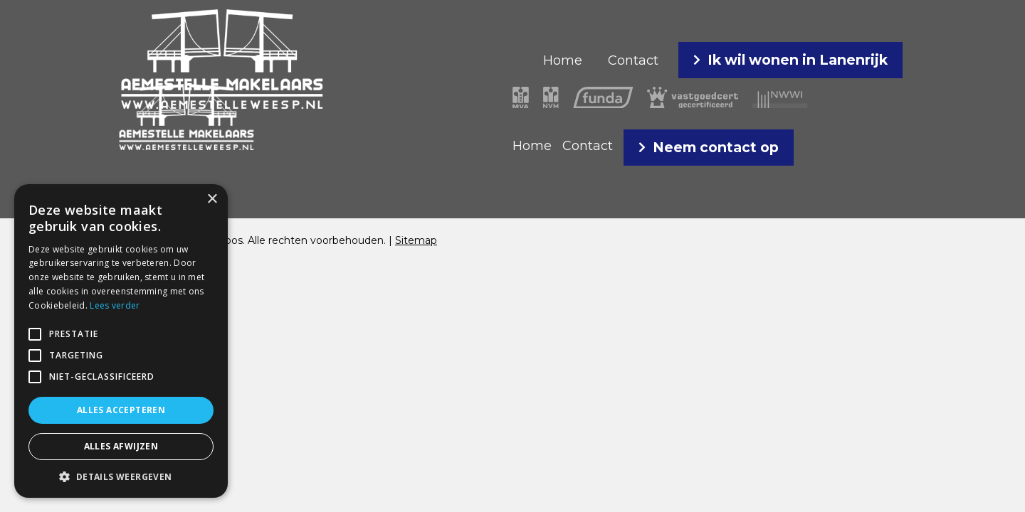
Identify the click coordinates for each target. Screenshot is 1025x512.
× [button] (211, 199)
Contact (633, 60)
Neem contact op (716, 147)
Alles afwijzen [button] (121, 446)
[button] (35, 334)
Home (562, 60)
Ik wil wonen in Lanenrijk (798, 59)
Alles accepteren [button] (121, 410)
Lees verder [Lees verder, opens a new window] (115, 305)
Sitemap (416, 240)
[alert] (121, 341)
